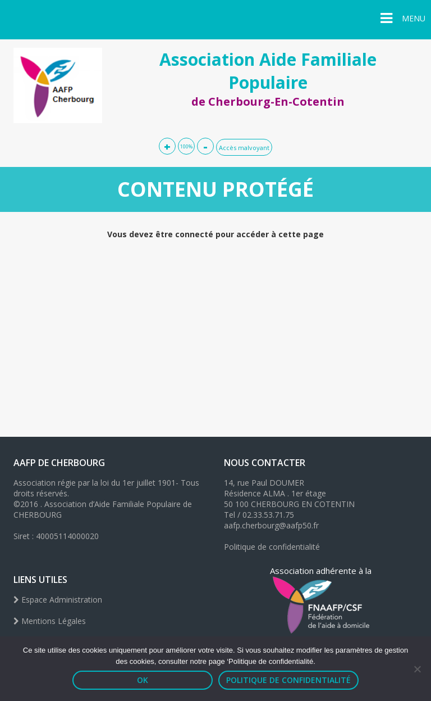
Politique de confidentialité (272, 546)
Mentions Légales (49, 621)
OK (142, 680)
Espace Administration (57, 599)
